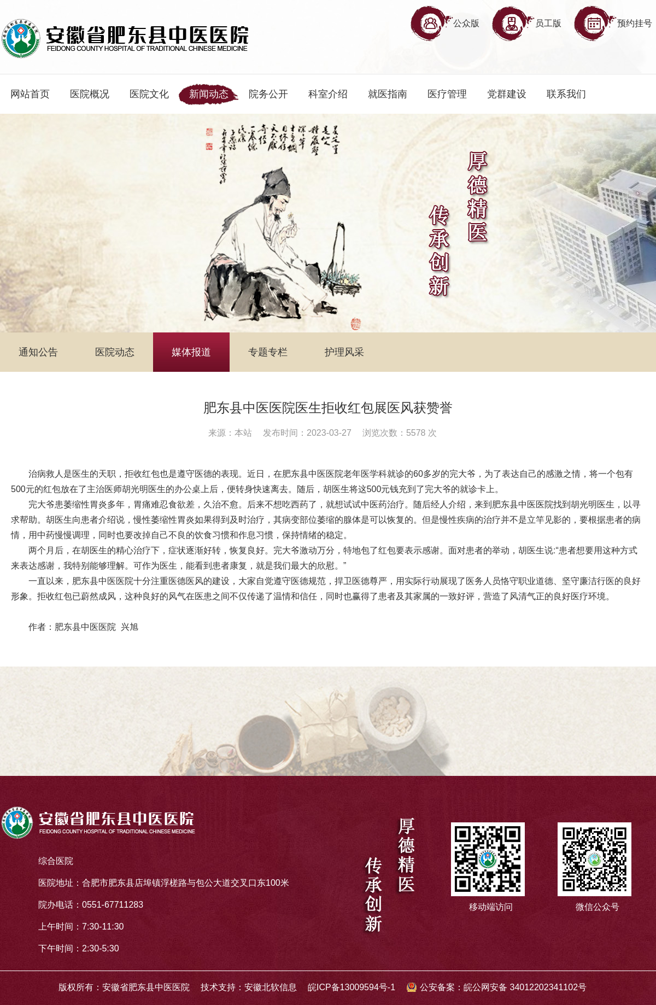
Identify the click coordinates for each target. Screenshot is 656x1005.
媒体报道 (191, 352)
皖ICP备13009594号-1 (351, 987)
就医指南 (387, 94)
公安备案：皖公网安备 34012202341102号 (503, 987)
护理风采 (344, 352)
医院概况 (89, 94)
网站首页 (30, 94)
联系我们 (566, 94)
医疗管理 (447, 94)
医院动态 (114, 352)
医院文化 (149, 94)
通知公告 (38, 352)
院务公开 (268, 94)
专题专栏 (268, 352)
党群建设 (506, 94)
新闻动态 (209, 94)
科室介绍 (328, 94)
